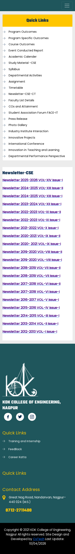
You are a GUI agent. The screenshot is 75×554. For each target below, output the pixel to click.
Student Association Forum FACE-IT (33, 113)
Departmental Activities (25, 75)
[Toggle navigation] (67, 6)
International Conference (26, 144)
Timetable (16, 88)
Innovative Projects (22, 138)
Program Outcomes (23, 32)
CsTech (38, 539)
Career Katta (17, 457)
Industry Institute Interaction (28, 131)
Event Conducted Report (26, 50)
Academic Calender (23, 57)
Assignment (17, 82)
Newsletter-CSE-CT (22, 94)
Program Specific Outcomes (29, 38)
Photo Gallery (18, 125)
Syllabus (14, 69)
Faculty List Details (21, 100)
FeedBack (15, 449)
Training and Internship (24, 441)
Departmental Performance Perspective (37, 156)
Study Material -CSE (22, 63)
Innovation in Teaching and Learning (34, 150)
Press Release (18, 119)
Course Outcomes (22, 44)
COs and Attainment (23, 106)
